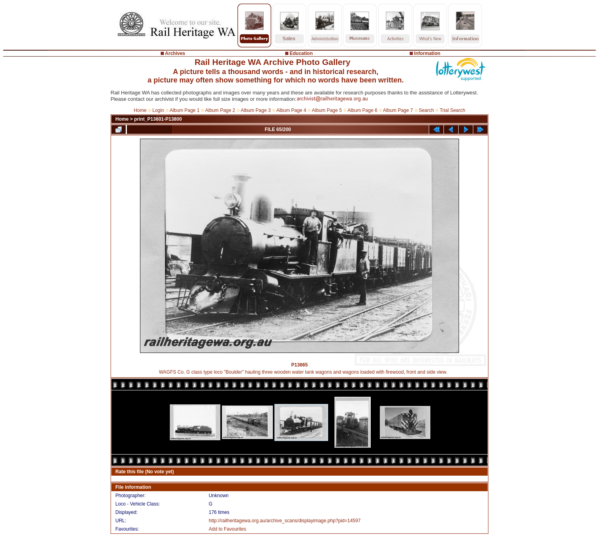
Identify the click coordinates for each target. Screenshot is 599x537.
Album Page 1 (184, 110)
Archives (175, 53)
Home (140, 110)
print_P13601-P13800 (158, 119)
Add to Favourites (227, 529)
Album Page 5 (327, 110)
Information (427, 53)
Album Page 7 (398, 110)
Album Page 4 (291, 110)
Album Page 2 (220, 110)
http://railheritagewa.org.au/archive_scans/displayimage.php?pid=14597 (285, 520)
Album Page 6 (362, 110)
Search (426, 110)
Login (158, 110)
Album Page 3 (255, 110)
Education (301, 53)
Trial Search (452, 110)
